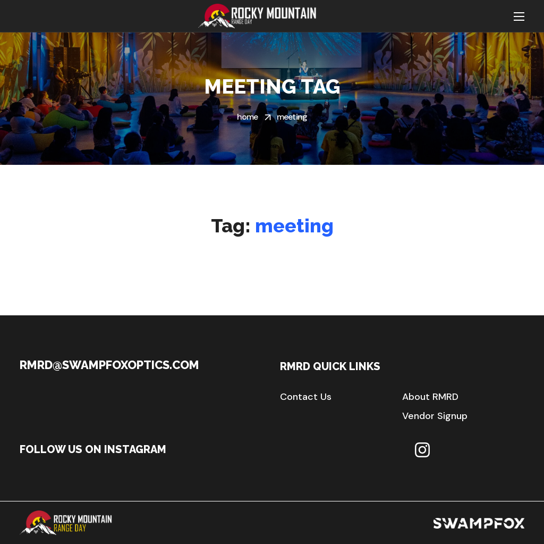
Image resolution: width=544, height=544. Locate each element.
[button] (306, 396)
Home (247, 116)
